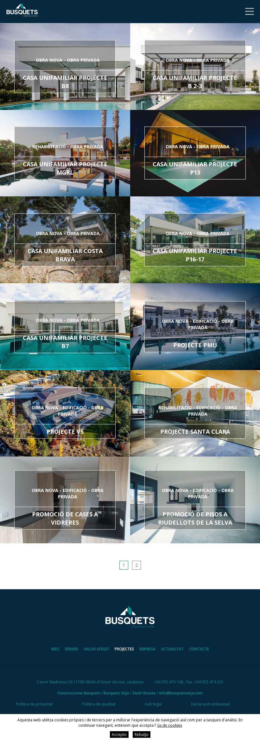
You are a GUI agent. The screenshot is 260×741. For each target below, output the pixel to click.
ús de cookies (169, 725)
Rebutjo (142, 734)
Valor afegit (96, 649)
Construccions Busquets (78, 693)
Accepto (119, 734)
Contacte (199, 649)
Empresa (147, 649)
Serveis (71, 649)
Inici (55, 649)
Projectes (124, 649)
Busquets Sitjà (116, 693)
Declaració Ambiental (210, 704)
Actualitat (172, 649)
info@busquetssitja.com (181, 693)
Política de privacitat (34, 704)
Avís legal (153, 704)
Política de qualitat (98, 704)
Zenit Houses (144, 693)
